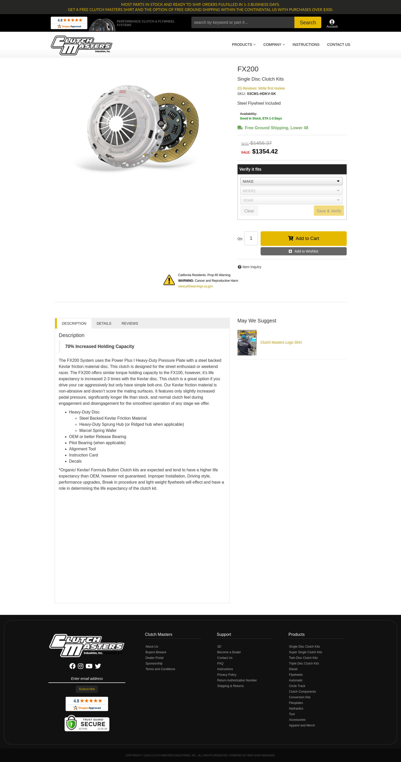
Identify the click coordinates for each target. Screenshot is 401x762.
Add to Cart (307, 238)
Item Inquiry (252, 267)
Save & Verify (328, 211)
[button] (256, 22)
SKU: (242, 94)
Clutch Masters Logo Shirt (281, 342)
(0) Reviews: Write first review (261, 88)
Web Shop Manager (261, 755)
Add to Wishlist (306, 251)
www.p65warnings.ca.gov (195, 286)
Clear (249, 211)
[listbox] (291, 181)
